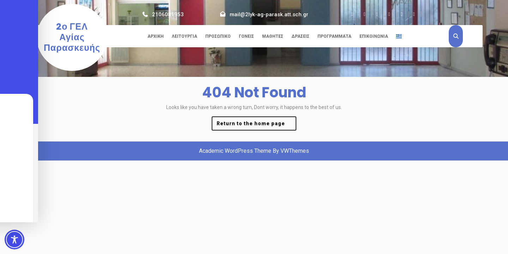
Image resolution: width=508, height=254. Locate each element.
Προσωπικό (218, 36)
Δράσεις (300, 36)
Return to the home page (256, 125)
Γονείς (246, 36)
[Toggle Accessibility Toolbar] (14, 239)
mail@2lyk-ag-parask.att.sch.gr (269, 14)
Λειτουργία (184, 36)
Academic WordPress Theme (235, 150)
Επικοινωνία (373, 36)
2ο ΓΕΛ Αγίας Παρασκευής (72, 37)
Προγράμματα (334, 36)
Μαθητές (272, 36)
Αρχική (155, 36)
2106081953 (168, 14)
